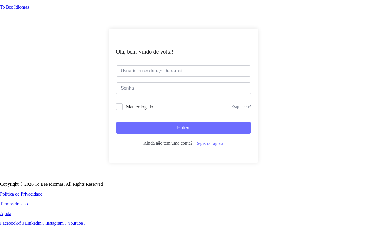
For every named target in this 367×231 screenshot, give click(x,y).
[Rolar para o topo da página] (1, 228)
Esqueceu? (241, 106)
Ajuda (5, 213)
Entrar (183, 127)
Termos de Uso (14, 203)
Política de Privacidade (21, 193)
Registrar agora (209, 143)
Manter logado (139, 106)
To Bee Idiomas (14, 7)
